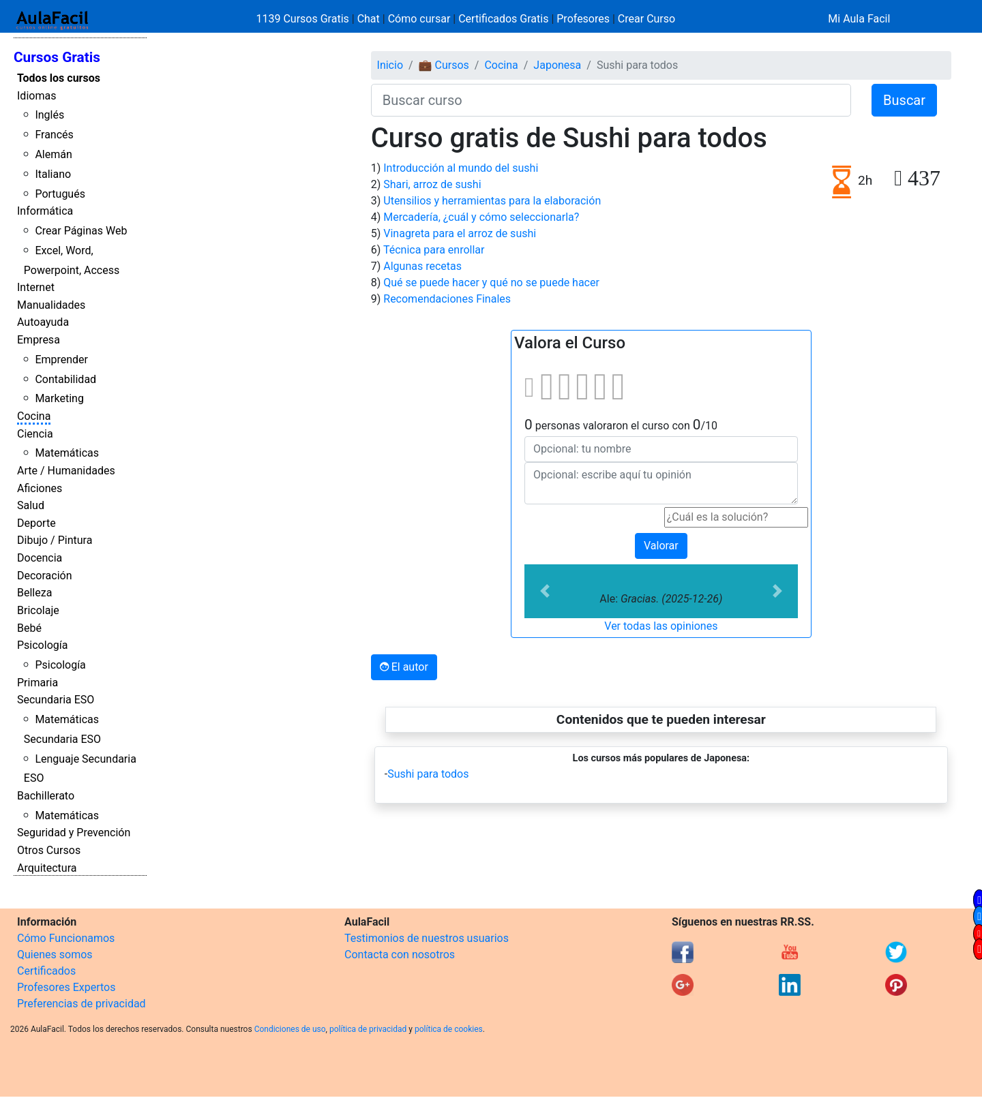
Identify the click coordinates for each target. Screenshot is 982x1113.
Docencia (39, 557)
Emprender (61, 359)
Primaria (37, 682)
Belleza (34, 592)
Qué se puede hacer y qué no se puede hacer (491, 282)
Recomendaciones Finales (447, 298)
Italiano (53, 174)
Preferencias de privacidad (81, 1003)
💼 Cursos (444, 65)
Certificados (46, 970)
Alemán (53, 154)
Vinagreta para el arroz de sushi (459, 233)
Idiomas (36, 95)
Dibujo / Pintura (54, 540)
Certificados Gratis (503, 18)
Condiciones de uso (290, 1029)
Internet (36, 287)
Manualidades (51, 305)
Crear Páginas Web (81, 230)
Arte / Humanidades (66, 470)
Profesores (583, 18)
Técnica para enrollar (434, 249)
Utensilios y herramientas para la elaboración (492, 200)
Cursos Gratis (57, 57)
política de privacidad (367, 1029)
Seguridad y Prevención (73, 832)
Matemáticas (67, 452)
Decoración (44, 575)
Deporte (36, 523)
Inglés (49, 114)
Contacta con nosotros (399, 954)
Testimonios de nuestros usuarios (426, 938)
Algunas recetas (422, 266)
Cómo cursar (419, 18)
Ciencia (35, 433)
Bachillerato (45, 795)
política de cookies (449, 1029)
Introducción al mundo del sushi (460, 168)
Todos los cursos (58, 78)
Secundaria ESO (55, 699)
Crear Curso (646, 18)
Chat (368, 18)
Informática (45, 210)
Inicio (390, 65)
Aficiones (39, 488)
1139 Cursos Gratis (304, 18)
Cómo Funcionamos (66, 938)
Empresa (38, 339)
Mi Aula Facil (859, 18)
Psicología (42, 645)
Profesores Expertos (66, 987)
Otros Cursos (48, 850)
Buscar (904, 100)
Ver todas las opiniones (660, 626)
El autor (404, 666)
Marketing (59, 398)
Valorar (661, 545)
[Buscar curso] (611, 100)
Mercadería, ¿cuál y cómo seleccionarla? (481, 217)
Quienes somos (55, 954)
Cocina (33, 416)
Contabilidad (65, 379)
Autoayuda (43, 322)
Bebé (29, 628)
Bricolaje (38, 610)
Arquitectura (46, 868)
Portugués (60, 193)
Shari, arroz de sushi (432, 184)
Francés (54, 134)
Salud (30, 505)
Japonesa (557, 65)
